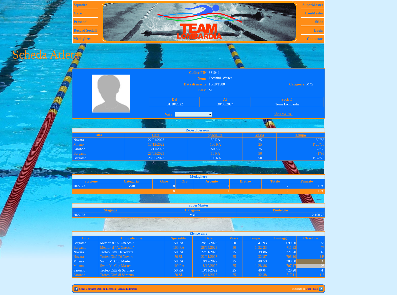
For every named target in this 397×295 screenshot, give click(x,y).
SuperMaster (313, 5)
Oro (185, 181)
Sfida (319, 22)
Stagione (91, 181)
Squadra (80, 5)
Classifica (310, 238)
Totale (275, 181)
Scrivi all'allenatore (127, 288)
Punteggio (280, 210)
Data (156, 135)
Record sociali (85, 30)
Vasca (259, 135)
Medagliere (82, 39)
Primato (307, 181)
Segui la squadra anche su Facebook (97, 288)
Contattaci (315, 39)
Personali (81, 22)
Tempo (300, 135)
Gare (78, 13)
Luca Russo (312, 288)
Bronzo (245, 181)
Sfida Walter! (283, 114)
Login (318, 30)
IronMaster (314, 13)
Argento (211, 181)
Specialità (215, 135)
